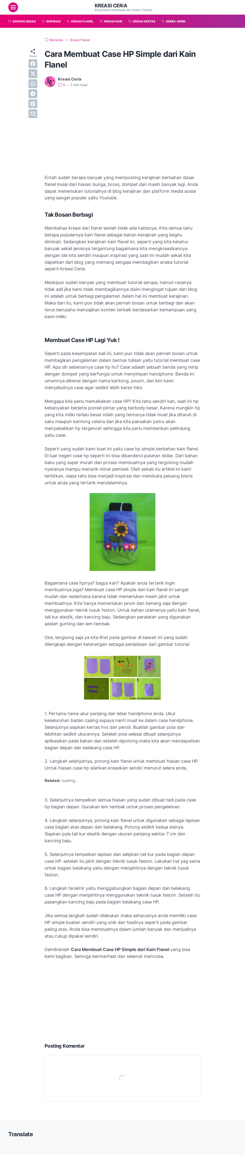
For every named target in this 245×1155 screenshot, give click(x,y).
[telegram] (32, 93)
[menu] (13, 7)
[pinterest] (32, 103)
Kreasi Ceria (111, 6)
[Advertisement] (122, 128)
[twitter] (32, 73)
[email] (32, 113)
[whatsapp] (32, 83)
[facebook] (32, 63)
